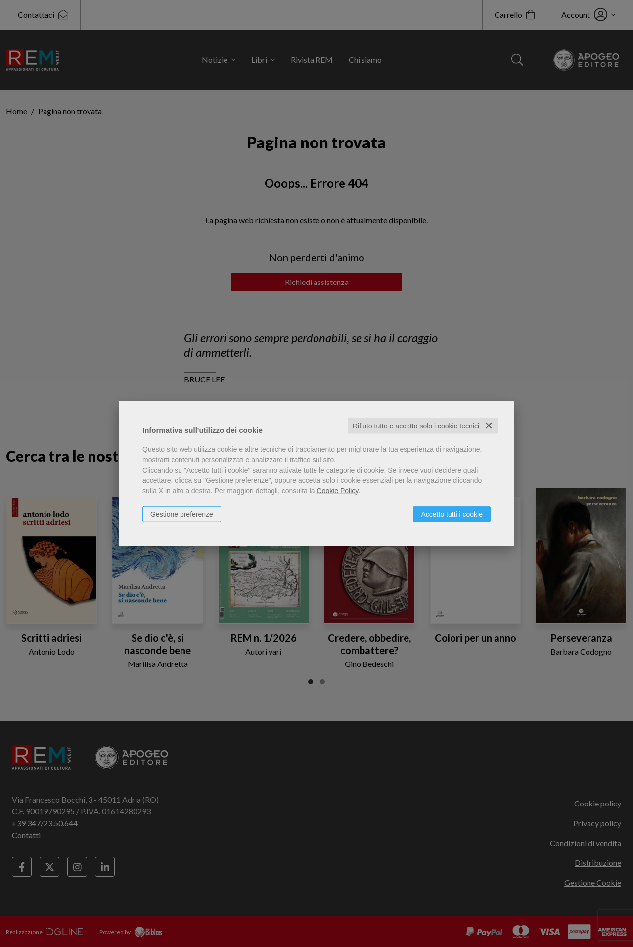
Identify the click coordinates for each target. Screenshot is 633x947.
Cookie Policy (338, 490)
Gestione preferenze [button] (181, 514)
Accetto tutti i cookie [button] (452, 514)
